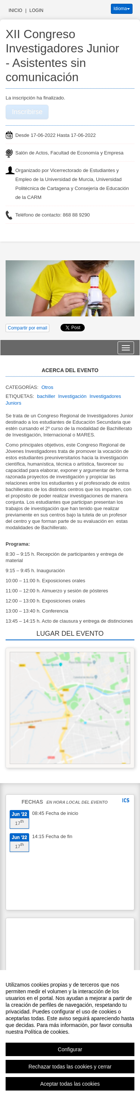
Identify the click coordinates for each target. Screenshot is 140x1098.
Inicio (15, 10)
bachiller (46, 396)
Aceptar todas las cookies (70, 1084)
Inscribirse (27, 112)
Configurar (70, 1049)
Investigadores (105, 396)
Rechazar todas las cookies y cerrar (70, 1067)
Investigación (72, 396)
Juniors (13, 403)
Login (36, 10)
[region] (70, 1034)
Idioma (121, 8)
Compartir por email (27, 328)
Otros (47, 387)
